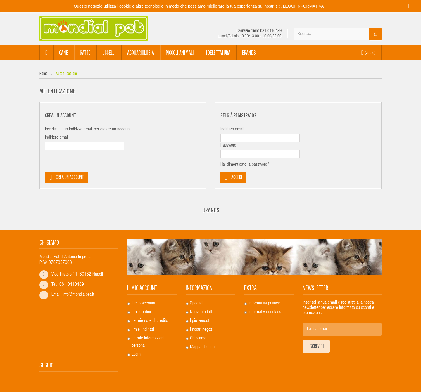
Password (228, 145)
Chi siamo (198, 338)
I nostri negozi (201, 329)
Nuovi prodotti (201, 312)
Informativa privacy (264, 303)
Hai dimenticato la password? (244, 165)
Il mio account (142, 288)
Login (136, 354)
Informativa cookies (265, 312)
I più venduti (200, 321)
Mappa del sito (202, 347)
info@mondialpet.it (78, 294)
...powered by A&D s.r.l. (362, 380)
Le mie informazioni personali (148, 342)
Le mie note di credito (150, 321)
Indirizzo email (57, 137)
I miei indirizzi (143, 329)
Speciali (196, 303)
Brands (210, 210)
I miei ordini (141, 312)
